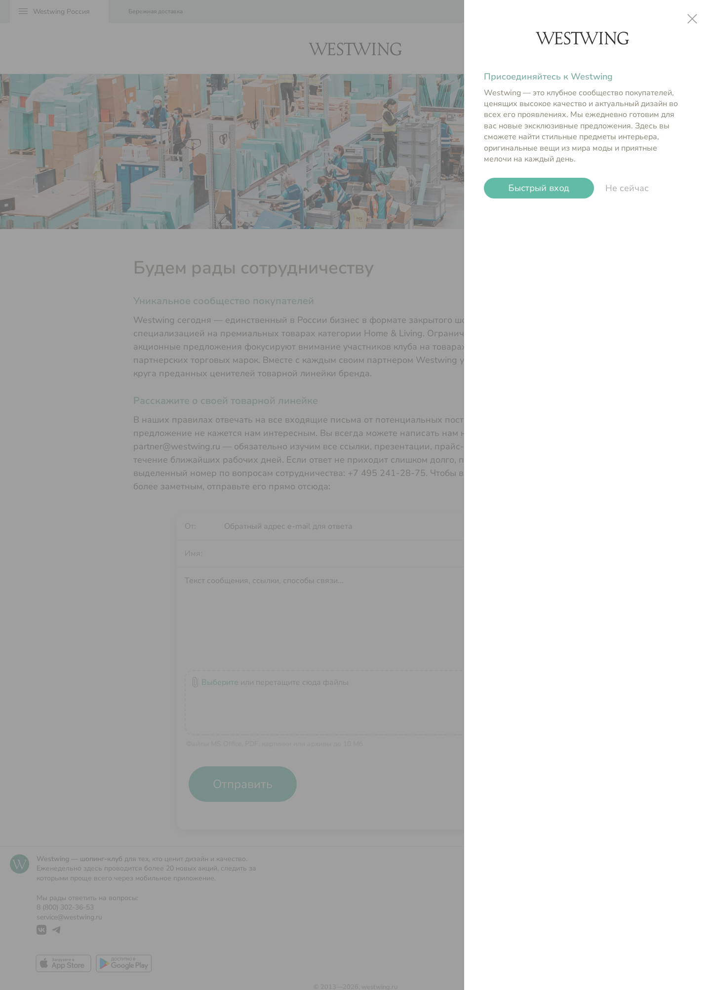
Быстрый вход (539, 188)
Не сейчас (627, 188)
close (692, 19)
